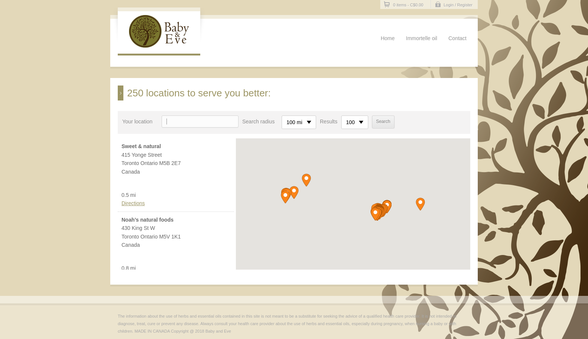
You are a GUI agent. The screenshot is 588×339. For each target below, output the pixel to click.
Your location (137, 121)
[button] (375, 214)
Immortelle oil (421, 38)
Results (329, 121)
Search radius (258, 121)
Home (387, 38)
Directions (133, 203)
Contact (457, 38)
